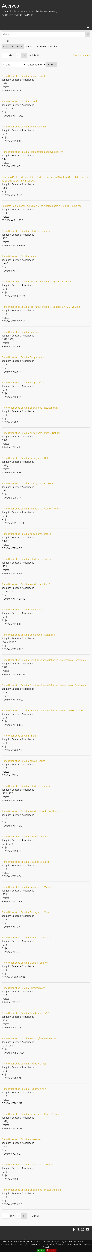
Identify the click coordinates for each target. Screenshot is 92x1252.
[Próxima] (24, 55)
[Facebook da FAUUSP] (74, 1229)
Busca (87, 34)
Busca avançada (81, 55)
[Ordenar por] (14, 64)
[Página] (5, 55)
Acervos (10, 6)
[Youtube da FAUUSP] (88, 1229)
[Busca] (43, 34)
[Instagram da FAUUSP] (83, 1229)
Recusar (51, 1250)
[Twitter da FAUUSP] (78, 1229)
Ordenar (51, 64)
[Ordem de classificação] (35, 64)
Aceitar (41, 1250)
